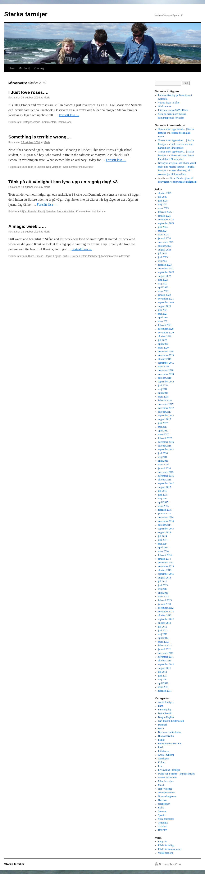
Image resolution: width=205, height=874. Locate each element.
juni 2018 (163, 385)
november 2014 (166, 521)
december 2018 (166, 370)
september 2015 (166, 483)
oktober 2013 (165, 570)
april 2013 (163, 592)
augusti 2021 (164, 306)
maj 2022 (163, 283)
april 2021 (163, 317)
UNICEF (162, 830)
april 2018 (163, 392)
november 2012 (166, 611)
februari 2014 (165, 555)
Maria (47, 97)
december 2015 (166, 472)
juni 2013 (163, 585)
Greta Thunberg (166, 754)
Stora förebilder (65, 211)
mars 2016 (163, 464)
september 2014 (166, 528)
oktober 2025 (165, 193)
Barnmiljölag (164, 709)
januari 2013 (164, 604)
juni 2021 (163, 310)
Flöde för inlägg (166, 845)
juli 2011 (162, 671)
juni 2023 (163, 257)
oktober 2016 (165, 445)
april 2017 (163, 430)
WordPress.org (165, 852)
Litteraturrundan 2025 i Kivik (173, 110)
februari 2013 (165, 600)
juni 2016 (163, 453)
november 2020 (166, 332)
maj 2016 (163, 457)
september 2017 (166, 415)
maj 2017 (163, 426)
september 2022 (166, 272)
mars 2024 (163, 234)
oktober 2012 (165, 615)
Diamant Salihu (166, 736)
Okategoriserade (31, 122)
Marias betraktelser (167, 777)
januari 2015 (164, 513)
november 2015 (166, 475)
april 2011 (163, 683)
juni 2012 (163, 630)
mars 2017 (163, 434)
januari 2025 (164, 215)
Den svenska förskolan (169, 732)
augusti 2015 (164, 487)
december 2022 (166, 268)
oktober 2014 (165, 524)
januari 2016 (164, 468)
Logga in (162, 841)
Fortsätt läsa (69, 115)
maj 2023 (163, 260)
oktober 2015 (165, 479)
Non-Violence (53, 166)
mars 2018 (163, 396)
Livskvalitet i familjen (169, 769)
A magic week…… (27, 226)
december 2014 (166, 517)
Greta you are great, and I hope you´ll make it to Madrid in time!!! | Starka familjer (177, 166)
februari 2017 (165, 438)
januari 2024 (164, 238)
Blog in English (36, 166)
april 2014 (163, 547)
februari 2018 (165, 400)
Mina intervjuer (166, 781)
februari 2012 (165, 645)
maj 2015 (163, 498)
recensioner (164, 803)
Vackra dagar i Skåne (168, 102)
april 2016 (163, 460)
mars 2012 (163, 641)
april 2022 (163, 287)
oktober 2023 (165, 245)
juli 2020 (162, 340)
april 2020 (163, 343)
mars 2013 (163, 596)
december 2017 (166, 404)
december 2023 (166, 242)
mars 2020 (163, 347)
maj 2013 (163, 588)
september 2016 (166, 449)
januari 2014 (164, 558)
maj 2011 (163, 679)
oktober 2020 (165, 336)
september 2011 (166, 664)
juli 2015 (162, 490)
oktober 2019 (165, 359)
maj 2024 (163, 230)
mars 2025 (163, 208)
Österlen (50, 211)
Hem (11, 68)
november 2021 (166, 298)
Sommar (162, 811)
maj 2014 (163, 543)
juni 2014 (163, 539)
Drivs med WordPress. (170, 864)
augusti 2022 (164, 276)
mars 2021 (163, 321)
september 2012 (166, 619)
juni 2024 (163, 227)
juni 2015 (163, 494)
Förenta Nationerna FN (169, 743)
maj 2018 (163, 389)
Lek (160, 766)
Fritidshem (163, 751)
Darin (161, 728)
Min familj (24, 68)
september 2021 (166, 302)
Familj (41, 211)
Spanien (162, 815)
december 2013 (166, 562)
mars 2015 (163, 506)
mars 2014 (163, 551)
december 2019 (166, 351)
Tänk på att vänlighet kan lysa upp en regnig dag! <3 (63, 181)
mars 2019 (163, 366)
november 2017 (166, 408)
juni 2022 (163, 279)
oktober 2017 (165, 411)
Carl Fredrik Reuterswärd (171, 720)
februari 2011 (165, 690)
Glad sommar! (165, 106)
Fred (160, 747)
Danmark (163, 724)
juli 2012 (162, 626)
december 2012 (166, 607)
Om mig (39, 68)
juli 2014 (162, 536)
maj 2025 (163, 204)
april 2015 (163, 502)
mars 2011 (163, 687)
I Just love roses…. (28, 92)
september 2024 (166, 223)
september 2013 (166, 573)
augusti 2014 (164, 532)
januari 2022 (164, 294)
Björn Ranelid (29, 211)
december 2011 (165, 653)
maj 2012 (163, 634)
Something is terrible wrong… (39, 136)
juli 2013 (162, 581)
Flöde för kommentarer (169, 849)
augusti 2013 (164, 577)
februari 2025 (165, 211)
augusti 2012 (164, 622)
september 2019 (166, 362)
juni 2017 (163, 423)
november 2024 (166, 219)
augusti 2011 (164, 668)
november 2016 (166, 441)
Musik (161, 785)
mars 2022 (163, 291)
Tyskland (162, 826)
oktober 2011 (164, 660)
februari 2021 (165, 325)
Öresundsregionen (167, 796)
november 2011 (166, 656)
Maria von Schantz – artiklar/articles (176, 773)
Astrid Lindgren (166, 702)
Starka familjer (25, 14)
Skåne (161, 807)
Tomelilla (163, 822)
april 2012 (163, 637)
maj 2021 (163, 313)
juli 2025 (162, 196)
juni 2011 (163, 675)
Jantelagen (163, 758)
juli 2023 (162, 253)
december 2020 (166, 328)
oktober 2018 (165, 377)
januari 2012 (164, 649)
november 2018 (166, 374)
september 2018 (166, 381)
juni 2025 (163, 200)
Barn (24, 166)
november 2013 (166, 566)
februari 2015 (165, 509)
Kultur (66, 256)
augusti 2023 (164, 249)
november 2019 (166, 355)
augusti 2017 (164, 419)
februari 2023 (165, 264)
